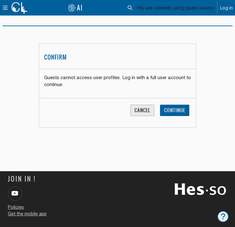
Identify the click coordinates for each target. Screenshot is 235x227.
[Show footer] (223, 216)
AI (75, 8)
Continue (174, 110)
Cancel (142, 110)
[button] (130, 8)
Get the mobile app (27, 214)
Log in (226, 7)
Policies (16, 207)
